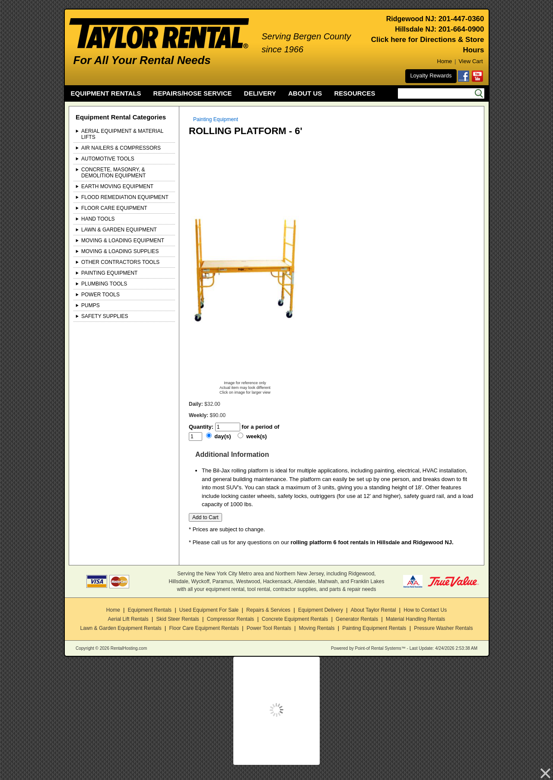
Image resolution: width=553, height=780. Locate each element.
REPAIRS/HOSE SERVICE (192, 93)
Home (444, 61)
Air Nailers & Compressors (121, 148)
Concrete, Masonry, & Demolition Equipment (113, 173)
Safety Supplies (104, 316)
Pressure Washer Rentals (443, 628)
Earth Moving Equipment (117, 186)
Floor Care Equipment (114, 208)
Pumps (90, 305)
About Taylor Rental (373, 610)
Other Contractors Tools (120, 262)
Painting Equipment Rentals (374, 628)
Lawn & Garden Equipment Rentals (121, 628)
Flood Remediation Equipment (124, 197)
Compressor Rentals (230, 619)
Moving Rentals (317, 628)
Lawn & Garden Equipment (119, 230)
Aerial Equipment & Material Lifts (122, 134)
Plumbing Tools (104, 284)
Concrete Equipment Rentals (295, 619)
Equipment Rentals (150, 610)
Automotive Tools (107, 159)
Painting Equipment (109, 273)
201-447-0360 (461, 19)
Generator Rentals (357, 619)
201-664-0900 (461, 29)
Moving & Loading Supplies (120, 251)
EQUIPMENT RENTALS (106, 93)
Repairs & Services (268, 610)
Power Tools (100, 295)
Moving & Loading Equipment (122, 241)
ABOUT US (305, 93)
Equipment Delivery (320, 610)
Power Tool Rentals (269, 628)
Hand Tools (98, 219)
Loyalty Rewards (430, 75)
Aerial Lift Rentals (128, 619)
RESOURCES (354, 93)
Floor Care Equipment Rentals (203, 628)
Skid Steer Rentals (177, 619)
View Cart (470, 61)
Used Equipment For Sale (208, 610)
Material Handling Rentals (415, 619)
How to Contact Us (425, 610)
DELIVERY (260, 93)
